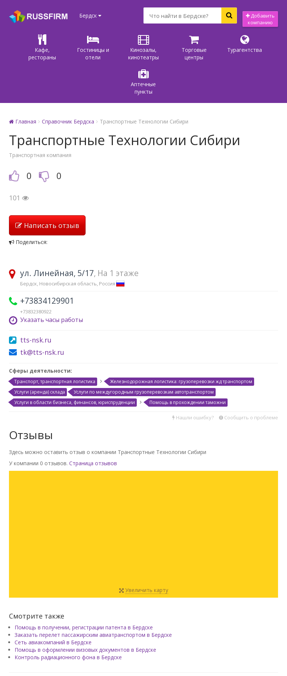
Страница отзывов (93, 428)
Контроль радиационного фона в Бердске (68, 622)
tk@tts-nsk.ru (42, 317)
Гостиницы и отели (74, 47)
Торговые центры (166, 47)
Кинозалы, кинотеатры (120, 47)
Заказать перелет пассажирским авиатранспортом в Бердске (93, 600)
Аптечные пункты (260, 47)
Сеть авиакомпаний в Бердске (53, 607)
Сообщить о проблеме (248, 383)
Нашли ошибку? (193, 383)
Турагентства (213, 43)
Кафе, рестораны (27, 47)
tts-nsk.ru (36, 305)
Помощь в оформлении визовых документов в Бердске (85, 615)
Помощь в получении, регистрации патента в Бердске (84, 593)
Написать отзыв (47, 191)
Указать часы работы (51, 285)
